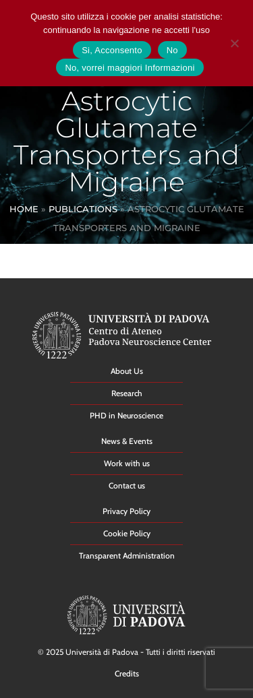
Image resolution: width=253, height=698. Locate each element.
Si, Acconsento (112, 50)
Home (23, 208)
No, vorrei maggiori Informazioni (129, 68)
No (172, 50)
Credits (127, 673)
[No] (234, 41)
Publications (83, 208)
